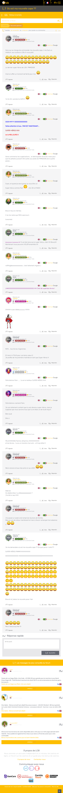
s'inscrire (25, 30)
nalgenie (15, 535)
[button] (59, 684)
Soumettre (52, 652)
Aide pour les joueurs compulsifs (41, 785)
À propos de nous (24, 759)
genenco (15, 145)
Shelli (14, 230)
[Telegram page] (26, 768)
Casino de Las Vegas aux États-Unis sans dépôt (15, 683)
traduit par (52, 45)
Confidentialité (26, 785)
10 (60, 696)
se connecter (15, 30)
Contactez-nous (40, 759)
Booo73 (15, 429)
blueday (15, 391)
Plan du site (55, 785)
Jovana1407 (13, 722)
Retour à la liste (11, 15)
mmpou (15, 368)
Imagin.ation (16, 110)
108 (60, 723)
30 (60, 670)
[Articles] (44, 3)
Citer (43, 79)
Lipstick (15, 298)
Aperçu (31, 688)
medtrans (16, 199)
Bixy (11, 696)
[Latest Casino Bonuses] (5, 2)
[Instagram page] (31, 768)
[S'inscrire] (51, 3)
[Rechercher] (60, 20)
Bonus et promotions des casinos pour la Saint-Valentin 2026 (19, 737)
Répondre (54, 78)
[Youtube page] (37, 768)
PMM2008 (16, 36)
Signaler (9, 79)
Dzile (11, 669)
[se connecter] (55, 3)
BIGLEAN (15, 85)
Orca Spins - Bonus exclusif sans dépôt (13, 710)
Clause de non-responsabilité (13, 785)
